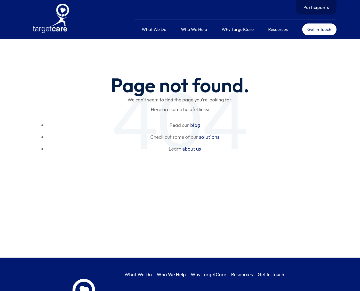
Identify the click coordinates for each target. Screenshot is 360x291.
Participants (316, 7)
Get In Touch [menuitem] (319, 29)
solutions (209, 137)
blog (195, 125)
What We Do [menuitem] (154, 29)
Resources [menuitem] (278, 29)
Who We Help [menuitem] (194, 29)
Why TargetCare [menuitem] (238, 29)
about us (191, 149)
